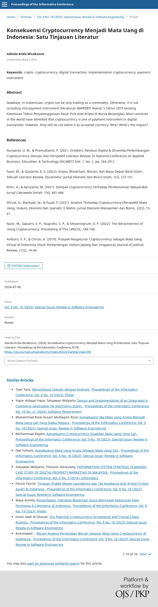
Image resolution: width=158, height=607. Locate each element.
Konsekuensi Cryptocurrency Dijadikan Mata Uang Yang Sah (92, 434)
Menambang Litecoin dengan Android (61, 389)
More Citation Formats (23, 361)
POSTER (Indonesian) (25, 266)
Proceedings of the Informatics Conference (42, 4)
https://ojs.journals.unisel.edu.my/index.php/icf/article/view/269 (47, 352)
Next (143, 554)
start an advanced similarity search (53, 563)
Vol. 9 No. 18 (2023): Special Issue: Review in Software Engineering (80, 17)
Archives (26, 17)
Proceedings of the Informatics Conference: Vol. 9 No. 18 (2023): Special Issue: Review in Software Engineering (82, 456)
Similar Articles (20, 380)
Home (11, 17)
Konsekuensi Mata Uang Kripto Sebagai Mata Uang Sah (77, 450)
